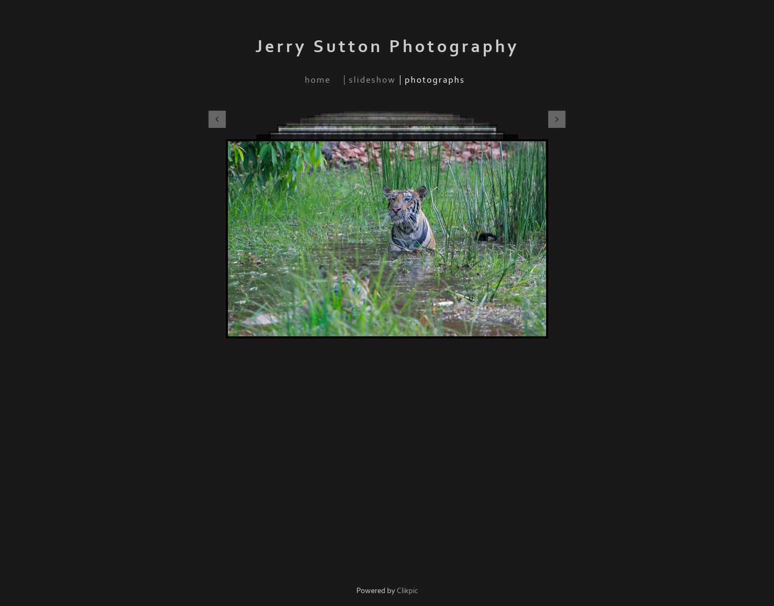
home (318, 80)
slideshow (372, 80)
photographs (435, 80)
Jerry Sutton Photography (387, 47)
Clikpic (407, 590)
